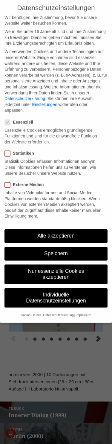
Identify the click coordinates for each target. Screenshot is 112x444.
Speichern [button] (56, 245)
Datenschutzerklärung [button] (58, 306)
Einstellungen (44, 95)
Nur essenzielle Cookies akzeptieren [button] (56, 265)
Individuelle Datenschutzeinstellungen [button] (56, 289)
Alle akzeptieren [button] (56, 227)
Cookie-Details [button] (31, 306)
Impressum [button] (83, 306)
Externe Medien (25, 175)
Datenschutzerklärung (24, 89)
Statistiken (21, 144)
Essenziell (20, 113)
